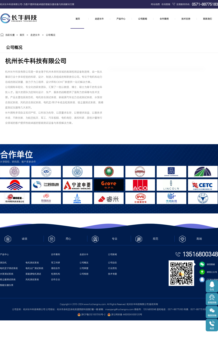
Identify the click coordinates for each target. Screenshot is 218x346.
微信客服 (207, 264)
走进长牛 (99, 18)
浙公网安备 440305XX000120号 (125, 314)
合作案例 (164, 18)
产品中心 (120, 18)
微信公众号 (208, 272)
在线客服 (165, 4)
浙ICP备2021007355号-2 (91, 314)
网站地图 (155, 4)
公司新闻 (142, 18)
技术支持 (185, 18)
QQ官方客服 (208, 279)
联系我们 (207, 18)
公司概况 (50, 35)
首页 (77, 18)
